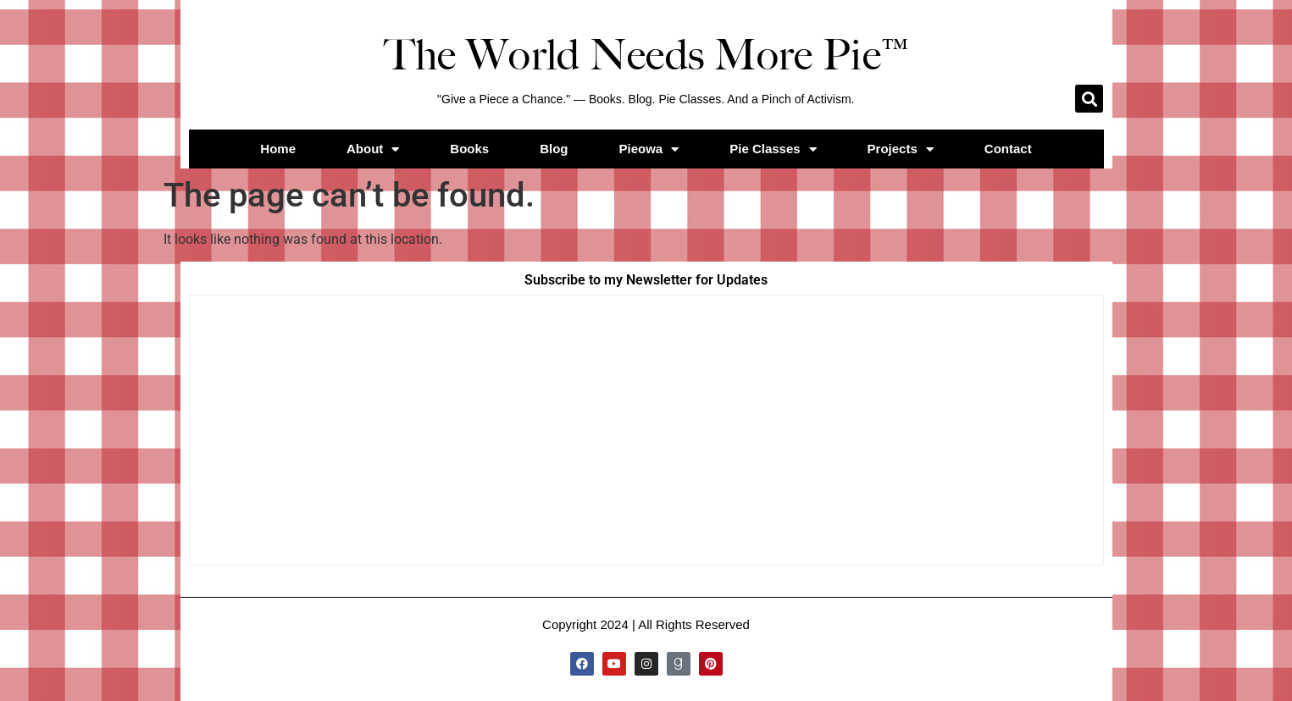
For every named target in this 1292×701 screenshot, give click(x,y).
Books (469, 148)
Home (278, 148)
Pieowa (649, 149)
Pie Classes (772, 149)
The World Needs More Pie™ (646, 55)
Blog (554, 148)
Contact (1008, 148)
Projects (901, 149)
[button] (1089, 99)
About (373, 149)
